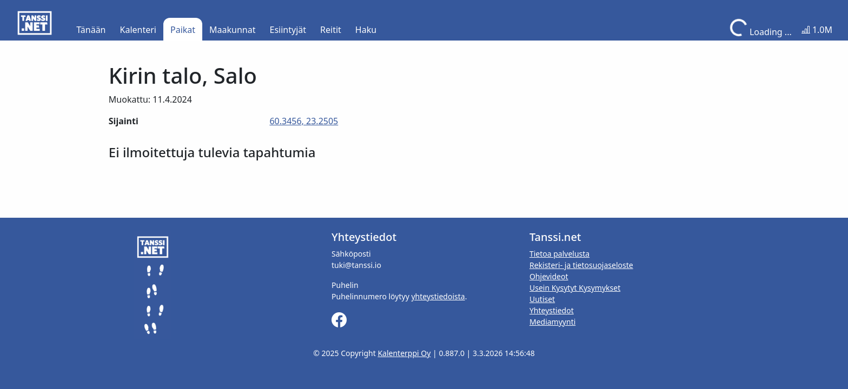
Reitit (330, 30)
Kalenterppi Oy (403, 353)
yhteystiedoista (438, 296)
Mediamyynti (552, 322)
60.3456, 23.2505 (303, 121)
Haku (365, 30)
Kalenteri (138, 30)
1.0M (816, 30)
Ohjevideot (548, 276)
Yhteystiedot (551, 310)
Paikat (182, 30)
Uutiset (542, 299)
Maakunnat (232, 30)
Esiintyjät (288, 30)
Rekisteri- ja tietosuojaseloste (581, 265)
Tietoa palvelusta (559, 254)
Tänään (90, 30)
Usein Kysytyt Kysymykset (574, 288)
